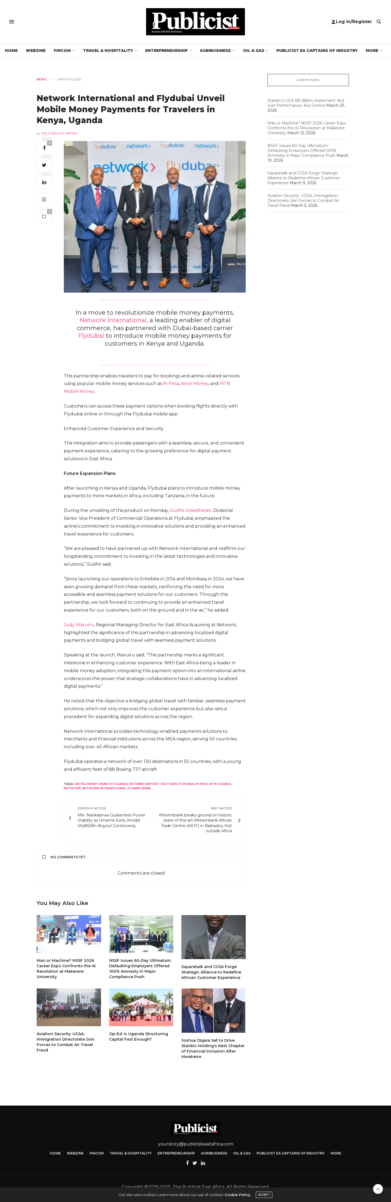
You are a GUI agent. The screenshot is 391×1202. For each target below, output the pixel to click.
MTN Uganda (220, 784)
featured (169, 784)
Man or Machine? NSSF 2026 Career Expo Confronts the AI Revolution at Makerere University (306, 128)
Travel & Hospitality (108, 50)
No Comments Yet (64, 857)
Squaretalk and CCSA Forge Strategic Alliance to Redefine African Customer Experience (211, 972)
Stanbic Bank (139, 788)
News (41, 79)
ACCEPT (264, 1195)
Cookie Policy (237, 1194)
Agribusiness (215, 50)
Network (72, 788)
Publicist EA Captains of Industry (317, 50)
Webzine (36, 50)
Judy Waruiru (79, 624)
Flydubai (92, 335)
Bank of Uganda (113, 784)
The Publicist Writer (59, 133)
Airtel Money (194, 383)
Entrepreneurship (166, 50)
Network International (113, 320)
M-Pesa (171, 383)
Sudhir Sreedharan (190, 510)
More (372, 50)
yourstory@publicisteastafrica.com (195, 1144)
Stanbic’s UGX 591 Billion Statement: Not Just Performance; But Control (305, 103)
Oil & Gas (253, 50)
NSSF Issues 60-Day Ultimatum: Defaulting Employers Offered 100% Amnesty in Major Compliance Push (301, 150)
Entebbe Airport (144, 784)
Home (11, 50)
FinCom (62, 50)
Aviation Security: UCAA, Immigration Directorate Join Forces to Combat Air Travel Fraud (303, 200)
